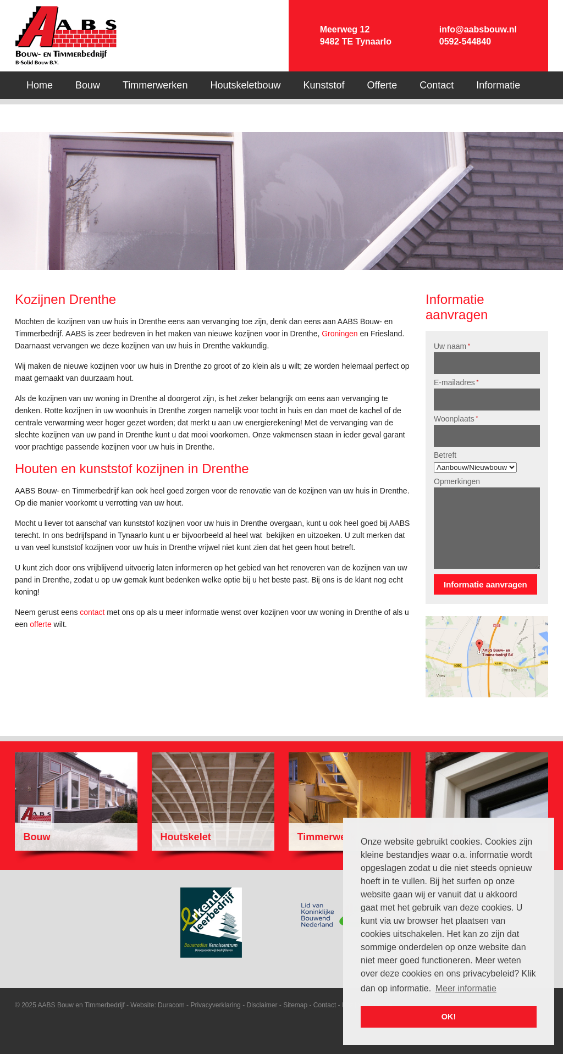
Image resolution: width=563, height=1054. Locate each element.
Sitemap (295, 1005)
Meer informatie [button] (465, 988)
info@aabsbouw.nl (478, 29)
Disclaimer (261, 1005)
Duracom (171, 1005)
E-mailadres (456, 382)
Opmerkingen (457, 481)
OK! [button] (448, 1016)
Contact (324, 1005)
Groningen (339, 333)
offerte (40, 624)
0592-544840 (465, 41)
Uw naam (452, 346)
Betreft (445, 455)
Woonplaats (456, 418)
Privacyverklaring (215, 1005)
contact (92, 612)
